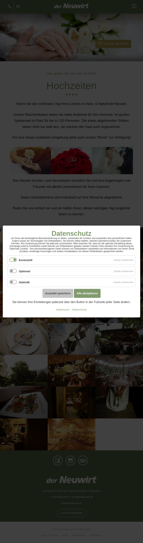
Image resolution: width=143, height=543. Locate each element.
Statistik (24, 282)
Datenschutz (79, 309)
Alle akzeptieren (87, 293)
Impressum (62, 309)
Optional (24, 271)
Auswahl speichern (58, 293)
